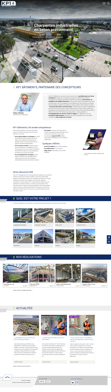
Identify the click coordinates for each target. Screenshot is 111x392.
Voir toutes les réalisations (22, 290)
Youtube (77, 382)
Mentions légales (26, 380)
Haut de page (7, 377)
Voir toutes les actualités (21, 366)
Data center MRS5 (34, 284)
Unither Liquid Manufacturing (63, 284)
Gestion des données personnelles (21, 382)
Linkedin (73, 382)
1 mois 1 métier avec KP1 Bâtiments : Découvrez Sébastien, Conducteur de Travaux (81, 339)
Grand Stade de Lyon (9, 284)
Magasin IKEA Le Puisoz (89, 284)
